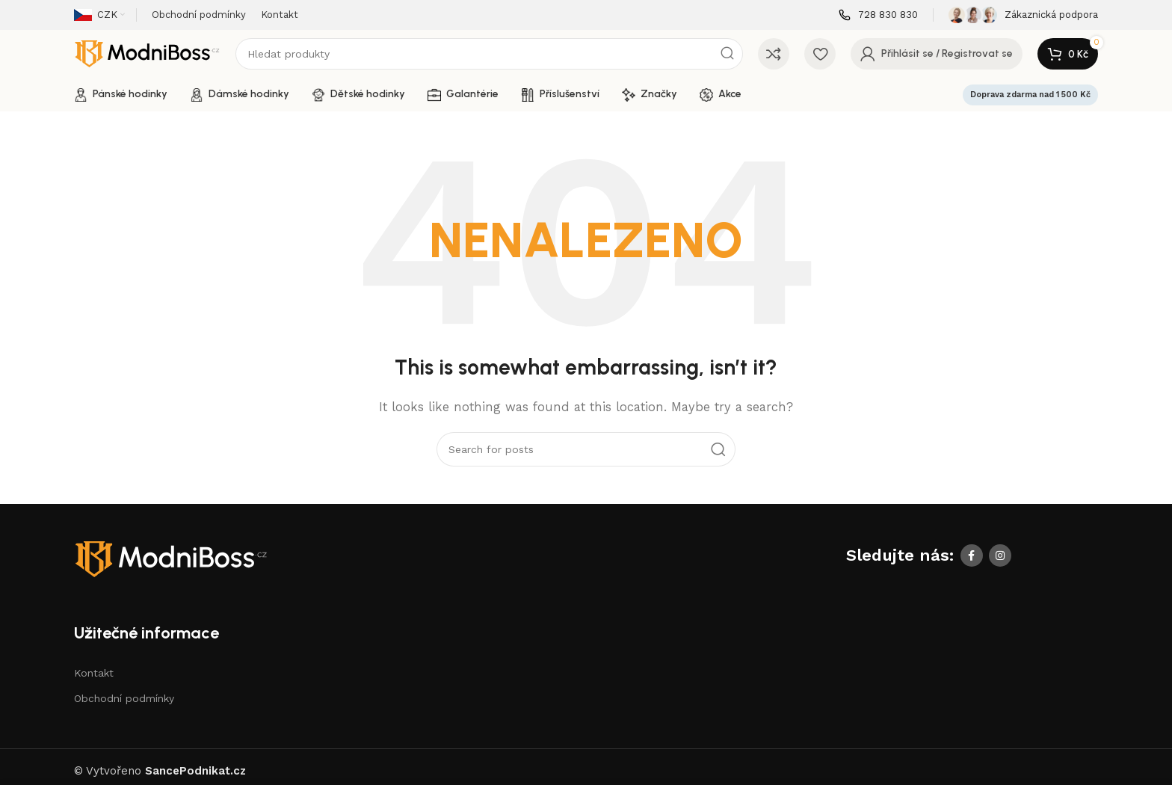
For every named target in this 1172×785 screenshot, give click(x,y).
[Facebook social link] (971, 555)
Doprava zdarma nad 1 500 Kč (1030, 94)
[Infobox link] (878, 15)
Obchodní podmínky (124, 698)
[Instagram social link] (1000, 555)
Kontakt (94, 673)
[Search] (489, 54)
